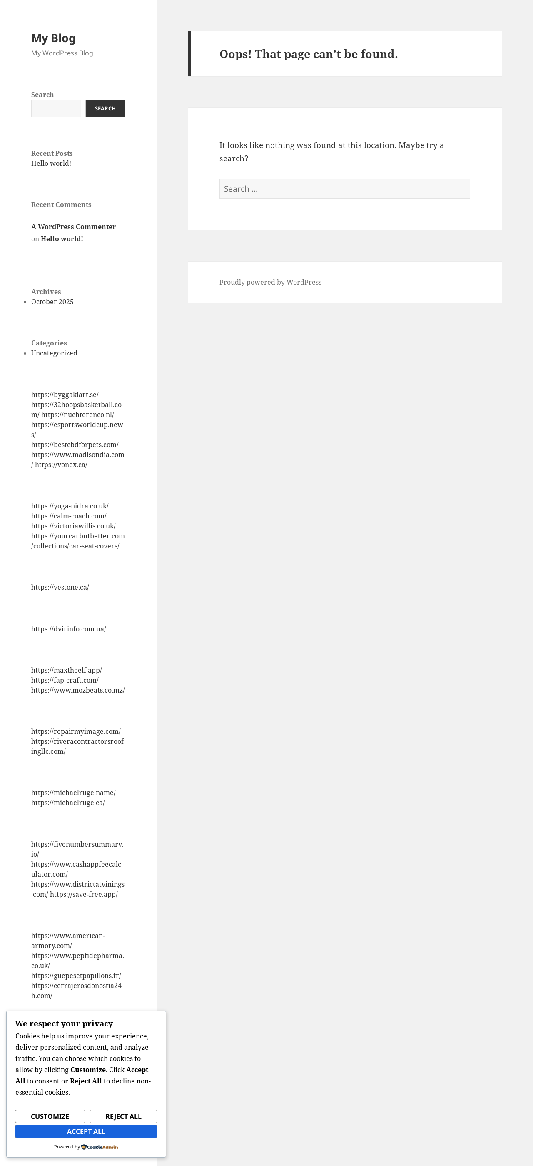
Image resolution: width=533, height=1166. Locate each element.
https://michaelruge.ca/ (68, 802)
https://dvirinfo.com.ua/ (68, 628)
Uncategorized (54, 353)
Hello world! (51, 163)
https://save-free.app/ (84, 894)
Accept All (86, 1131)
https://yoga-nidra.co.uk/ (70, 505)
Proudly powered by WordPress (270, 282)
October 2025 (52, 301)
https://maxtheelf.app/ (66, 670)
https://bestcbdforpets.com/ (75, 444)
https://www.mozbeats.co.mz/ (78, 690)
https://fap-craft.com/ (65, 680)
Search (42, 94)
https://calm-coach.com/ (69, 515)
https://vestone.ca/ (60, 587)
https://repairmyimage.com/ (76, 731)
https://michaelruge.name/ (73, 792)
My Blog (53, 37)
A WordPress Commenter (73, 226)
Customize (50, 1116)
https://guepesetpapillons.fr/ (76, 975)
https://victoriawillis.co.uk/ (73, 525)
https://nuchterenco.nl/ (77, 414)
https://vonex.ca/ (61, 464)
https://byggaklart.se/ (65, 394)
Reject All (123, 1116)
